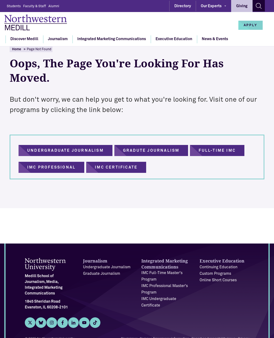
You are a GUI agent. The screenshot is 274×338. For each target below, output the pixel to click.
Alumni (53, 6)
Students (14, 6)
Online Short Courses (218, 280)
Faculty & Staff (34, 6)
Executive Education (174, 39)
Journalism (58, 39)
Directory (182, 6)
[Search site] (259, 6)
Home (16, 49)
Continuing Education (218, 267)
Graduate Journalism (101, 273)
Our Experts (211, 6)
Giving (242, 6)
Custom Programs (215, 273)
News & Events (215, 39)
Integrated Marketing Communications (111, 39)
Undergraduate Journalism (106, 267)
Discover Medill (24, 39)
